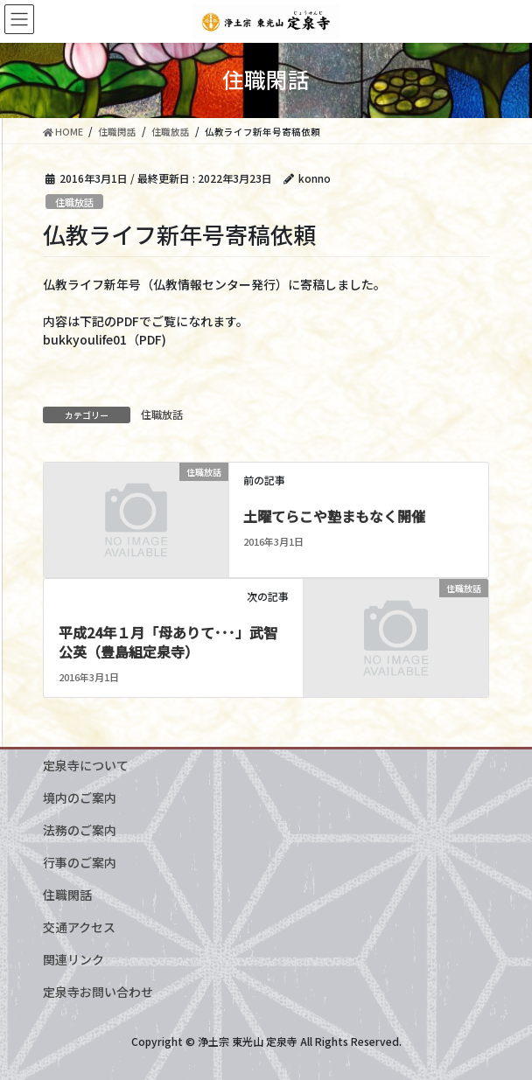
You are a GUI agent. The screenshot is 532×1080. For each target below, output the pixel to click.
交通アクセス (79, 927)
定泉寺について (86, 765)
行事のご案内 (79, 862)
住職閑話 (67, 894)
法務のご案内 (79, 830)
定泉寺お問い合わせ (98, 991)
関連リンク (73, 959)
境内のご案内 (79, 797)
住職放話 (74, 202)
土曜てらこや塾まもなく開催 (334, 515)
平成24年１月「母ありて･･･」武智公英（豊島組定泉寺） (168, 642)
